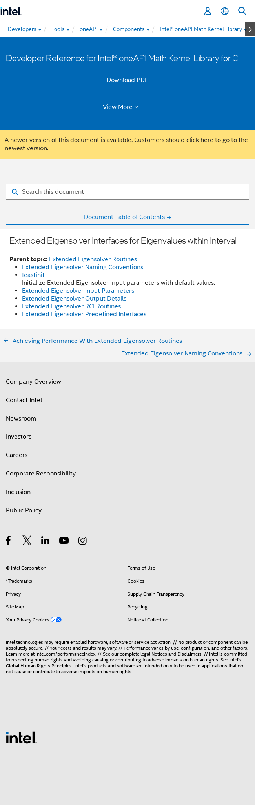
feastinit (33, 275)
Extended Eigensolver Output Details (74, 298)
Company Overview (33, 382)
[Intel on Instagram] (83, 542)
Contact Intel (24, 400)
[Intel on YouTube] (64, 542)
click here (199, 140)
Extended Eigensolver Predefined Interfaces (84, 314)
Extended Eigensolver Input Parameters (78, 291)
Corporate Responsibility (41, 473)
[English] (225, 11)
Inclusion (18, 492)
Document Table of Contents (124, 217)
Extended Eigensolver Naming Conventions (82, 267)
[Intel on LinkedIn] (46, 542)
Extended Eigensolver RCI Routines (71, 306)
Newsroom (21, 419)
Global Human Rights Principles (39, 665)
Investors (18, 437)
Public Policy (24, 510)
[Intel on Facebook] (9, 542)
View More (122, 107)
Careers (16, 455)
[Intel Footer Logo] (21, 737)
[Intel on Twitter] (27, 542)
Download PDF (127, 80)
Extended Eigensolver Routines (93, 259)
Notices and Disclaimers (176, 654)
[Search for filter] (127, 192)
